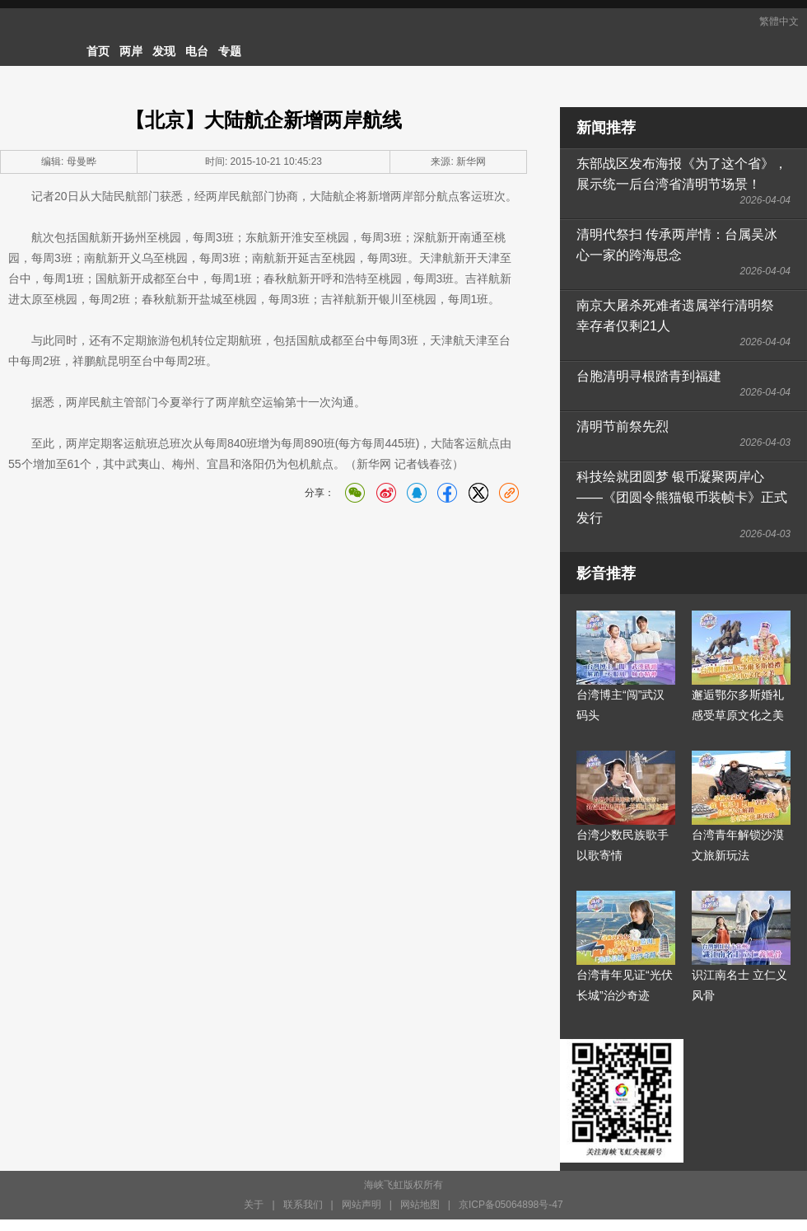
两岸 (130, 51)
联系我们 (303, 1204)
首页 (98, 51)
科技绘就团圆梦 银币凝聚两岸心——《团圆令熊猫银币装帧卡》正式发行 (681, 497)
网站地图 (420, 1204)
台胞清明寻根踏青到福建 (648, 376)
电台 (196, 51)
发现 (163, 51)
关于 (254, 1204)
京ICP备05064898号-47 (511, 1204)
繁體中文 (779, 21)
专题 (229, 51)
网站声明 (361, 1204)
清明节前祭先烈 (622, 426)
